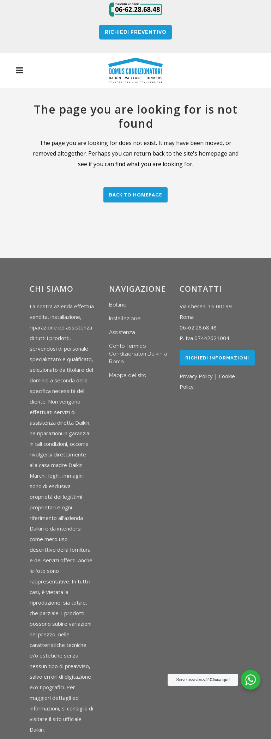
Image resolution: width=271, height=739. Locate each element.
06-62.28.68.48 (198, 327)
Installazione (124, 318)
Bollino (118, 305)
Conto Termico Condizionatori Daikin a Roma (138, 354)
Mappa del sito (127, 375)
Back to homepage (135, 195)
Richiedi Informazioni (217, 358)
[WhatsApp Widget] (250, 680)
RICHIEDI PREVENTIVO (135, 32)
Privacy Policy (196, 376)
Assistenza (122, 332)
